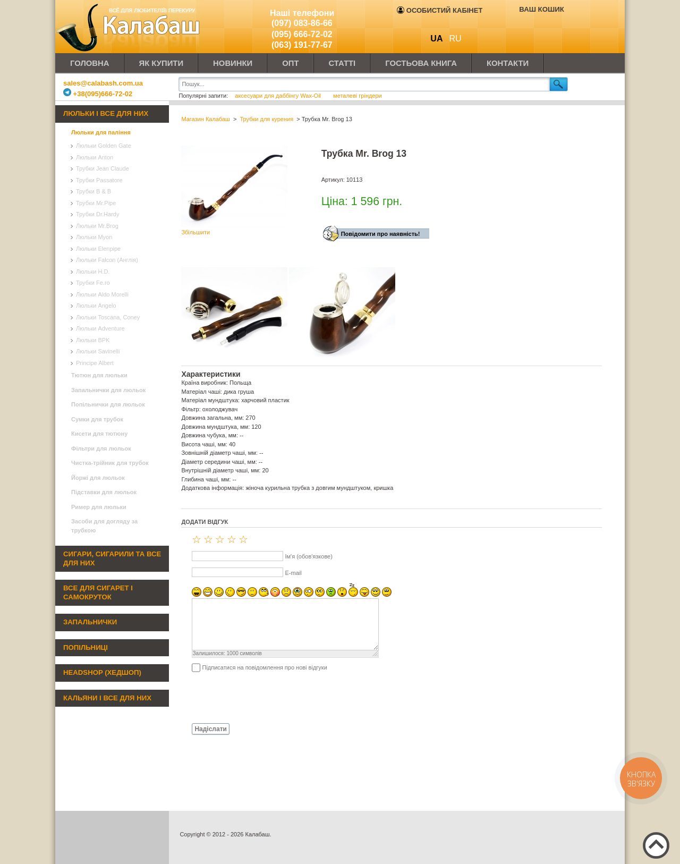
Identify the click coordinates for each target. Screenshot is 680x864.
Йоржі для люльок (98, 478)
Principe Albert (95, 363)
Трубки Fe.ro (93, 282)
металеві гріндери (357, 95)
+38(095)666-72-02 (97, 94)
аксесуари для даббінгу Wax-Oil (278, 95)
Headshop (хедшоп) (102, 672)
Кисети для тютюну (99, 433)
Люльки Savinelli (98, 351)
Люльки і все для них (105, 113)
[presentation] (262, 697)
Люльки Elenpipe (98, 248)
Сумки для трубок (97, 419)
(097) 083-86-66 (302, 23)
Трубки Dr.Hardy (97, 214)
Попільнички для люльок (108, 404)
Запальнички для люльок (108, 390)
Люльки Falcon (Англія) (107, 260)
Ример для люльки (98, 507)
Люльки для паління (101, 132)
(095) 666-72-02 (302, 34)
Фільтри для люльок (101, 448)
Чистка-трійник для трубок (110, 463)
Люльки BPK (92, 340)
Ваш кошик (541, 9)
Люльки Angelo (96, 305)
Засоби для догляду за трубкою (104, 525)
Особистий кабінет (439, 10)
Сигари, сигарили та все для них (112, 558)
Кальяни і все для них (107, 698)
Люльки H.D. (92, 271)
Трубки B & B (93, 191)
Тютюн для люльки (99, 375)
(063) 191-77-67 (302, 44)
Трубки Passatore (99, 180)
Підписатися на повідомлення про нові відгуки (264, 667)
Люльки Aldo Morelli (102, 294)
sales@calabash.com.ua (103, 83)
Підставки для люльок (104, 492)
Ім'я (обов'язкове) (308, 556)
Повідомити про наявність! (380, 234)
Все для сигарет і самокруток (98, 592)
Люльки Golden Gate (103, 145)
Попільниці (85, 647)
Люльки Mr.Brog (97, 226)
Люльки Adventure (100, 328)
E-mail (293, 573)
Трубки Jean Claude (102, 168)
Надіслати (210, 729)
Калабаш (129, 26)
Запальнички (90, 622)
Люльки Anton (94, 157)
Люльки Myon (94, 237)
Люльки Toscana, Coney (108, 317)
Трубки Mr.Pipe (96, 203)
